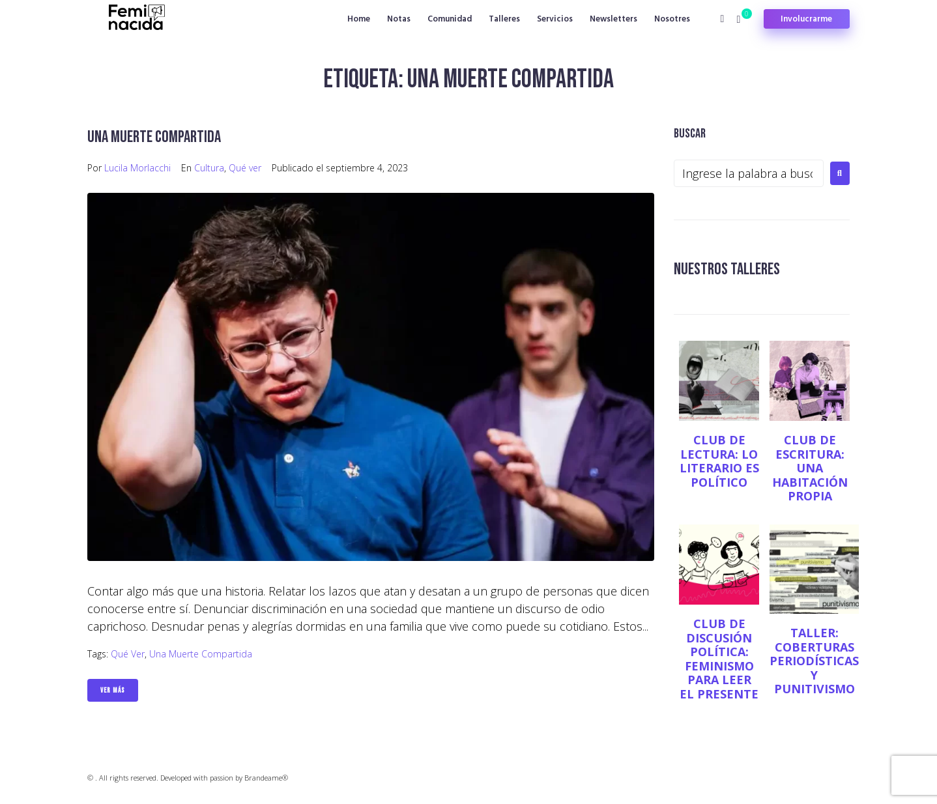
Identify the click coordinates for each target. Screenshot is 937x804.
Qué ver (245, 168)
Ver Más (112, 690)
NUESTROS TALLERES (731, 269)
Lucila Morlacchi (137, 168)
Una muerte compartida (158, 136)
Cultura (209, 168)
